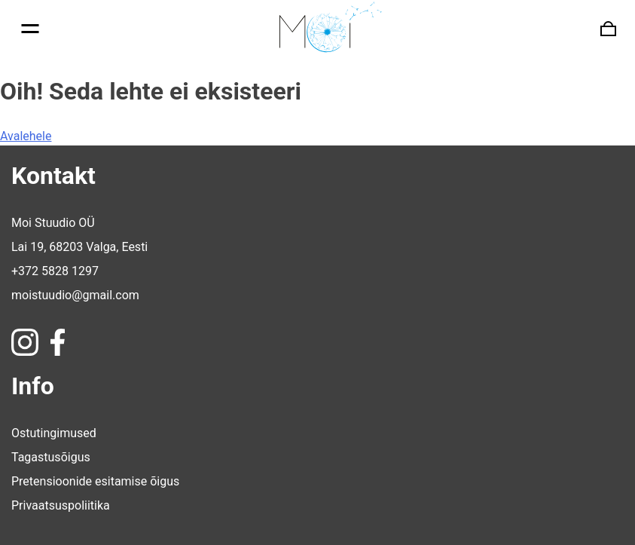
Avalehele (25, 136)
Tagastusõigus (50, 457)
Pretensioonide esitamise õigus (95, 481)
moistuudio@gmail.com (75, 295)
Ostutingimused (53, 433)
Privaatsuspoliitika (60, 505)
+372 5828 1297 (55, 271)
